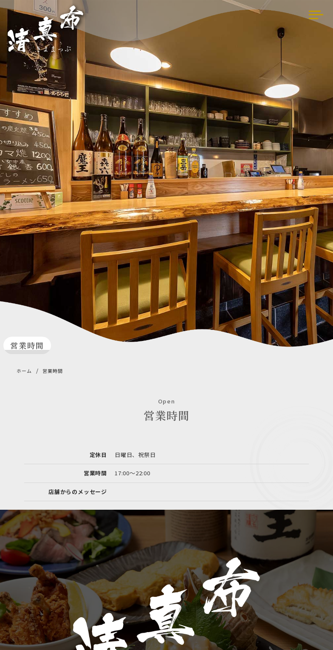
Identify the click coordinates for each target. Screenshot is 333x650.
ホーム (24, 370)
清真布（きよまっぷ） (47, 31)
